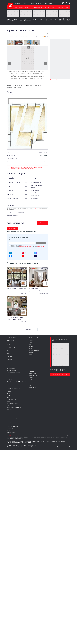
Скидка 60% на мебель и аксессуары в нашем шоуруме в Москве (13, 20)
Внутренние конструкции (12, 403)
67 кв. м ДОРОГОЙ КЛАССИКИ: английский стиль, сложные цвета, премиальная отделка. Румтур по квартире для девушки (65, 22)
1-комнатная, (42, 293)
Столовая (31, 346)
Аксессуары (31, 371)
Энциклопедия (47, 3)
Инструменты (10, 428)
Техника (8, 430)
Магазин (17, 3)
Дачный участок (32, 387)
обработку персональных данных (25, 246)
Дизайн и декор (38, 7)
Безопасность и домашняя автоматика (16, 420)
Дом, (22, 293)
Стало (13, 95)
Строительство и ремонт (49, 7)
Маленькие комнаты (33, 358)
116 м (25, 293)
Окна (8, 397)
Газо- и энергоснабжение (12, 413)
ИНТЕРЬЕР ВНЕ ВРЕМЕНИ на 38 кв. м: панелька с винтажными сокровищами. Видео (51, 21)
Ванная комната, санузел (34, 350)
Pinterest (25, 253)
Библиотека (31, 365)
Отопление (9, 409)
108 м (25, 321)
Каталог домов (10, 340)
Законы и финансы (11, 432)
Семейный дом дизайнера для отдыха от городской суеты (17, 318)
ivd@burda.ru (37, 208)
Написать (43, 223)
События (38, 3)
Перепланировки (19, 7)
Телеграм (13, 253)
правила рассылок (40, 246)
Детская (30, 354)
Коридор (30, 377)
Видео (66, 7)
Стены (8, 395)
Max (37, 253)
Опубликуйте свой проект (60, 374)
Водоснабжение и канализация (14, 407)
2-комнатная (16, 215)
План (16, 36)
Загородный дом (32, 373)
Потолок (9, 401)
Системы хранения (33, 375)
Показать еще (27, 329)
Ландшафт (31, 385)
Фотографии (24, 36)
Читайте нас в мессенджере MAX (37, 19)
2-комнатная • (10, 33)
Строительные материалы (13, 424)
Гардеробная (31, 362)
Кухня (30, 344)
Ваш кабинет (64, 3)
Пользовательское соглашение (14, 372)
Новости (31, 3)
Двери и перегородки (11, 399)
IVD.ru (10, 435)
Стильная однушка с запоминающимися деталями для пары (38, 290)
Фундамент (9, 391)
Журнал (24, 3)
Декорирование (32, 367)
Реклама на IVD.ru (54, 79)
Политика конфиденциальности (14, 374)
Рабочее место (32, 360)
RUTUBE (38, 256)
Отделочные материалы (12, 426)
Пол (8, 405)
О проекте (10, 36)
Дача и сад (60, 7)
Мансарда (31, 356)
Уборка (30, 379)
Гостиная (31, 348)
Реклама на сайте (11, 368)
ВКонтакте (13, 256)
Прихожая (31, 352)
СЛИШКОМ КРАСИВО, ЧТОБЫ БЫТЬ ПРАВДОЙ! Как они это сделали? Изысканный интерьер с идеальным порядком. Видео (25, 22)
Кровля (8, 393)
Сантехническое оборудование (14, 417)
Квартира (9, 215)
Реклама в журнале (11, 370)
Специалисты (28, 7)
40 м (47, 293)
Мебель (30, 369)
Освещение (9, 415)
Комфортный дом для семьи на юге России (17, 289)
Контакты (9, 379)
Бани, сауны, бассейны (12, 422)
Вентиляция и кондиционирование (14, 411)
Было (9, 95)
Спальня (30, 342)
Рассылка (9, 344)
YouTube (25, 256)
